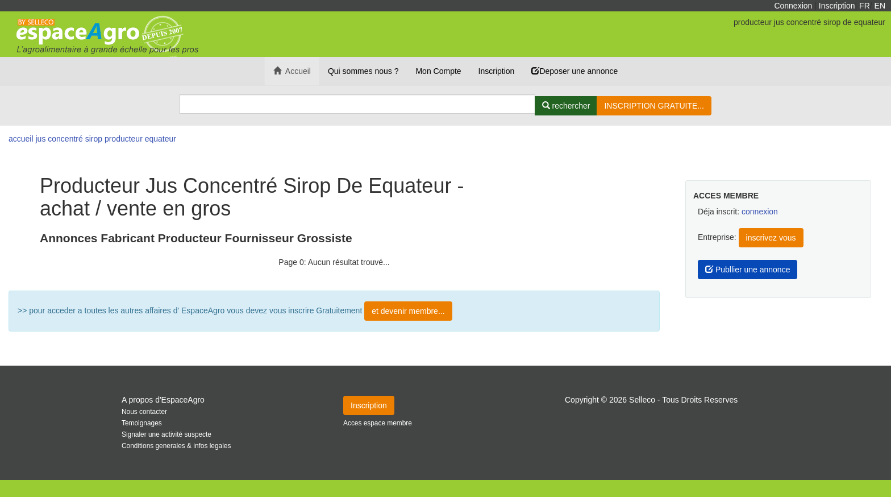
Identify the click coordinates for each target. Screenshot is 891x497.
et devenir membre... (408, 311)
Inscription (837, 5)
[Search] (357, 104)
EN (880, 5)
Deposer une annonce (574, 71)
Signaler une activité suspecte (166, 434)
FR (864, 5)
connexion (760, 211)
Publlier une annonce (747, 269)
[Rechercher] (566, 105)
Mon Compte (438, 71)
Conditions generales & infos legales (176, 446)
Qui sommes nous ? (363, 71)
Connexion (793, 5)
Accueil (292, 71)
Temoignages (142, 423)
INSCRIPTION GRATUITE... (654, 105)
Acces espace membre (377, 423)
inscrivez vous (771, 237)
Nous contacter (144, 412)
